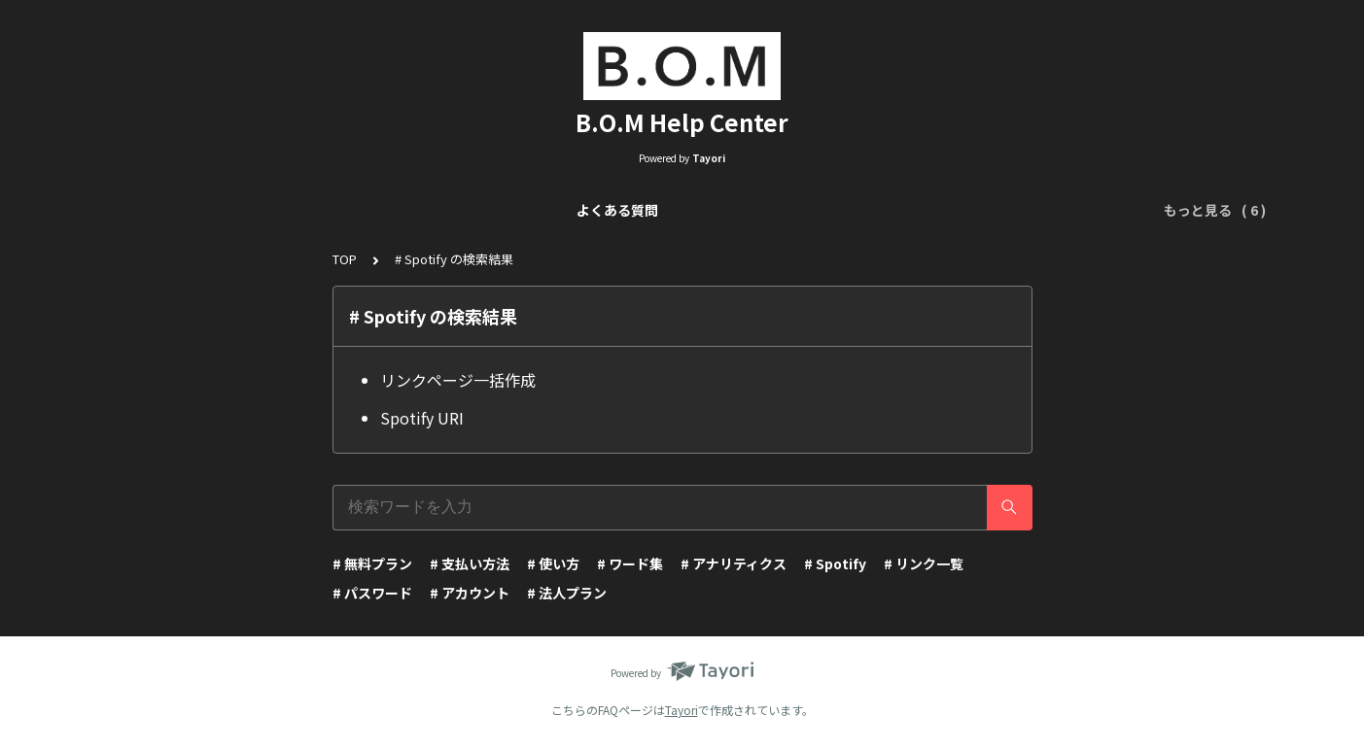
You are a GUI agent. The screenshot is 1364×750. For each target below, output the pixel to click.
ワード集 (950, 210)
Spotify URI (422, 417)
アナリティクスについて (821, 210)
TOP (344, 259)
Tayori (681, 709)
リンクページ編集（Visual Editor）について (580, 210)
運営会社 (1127, 210)
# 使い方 (553, 563)
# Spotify (835, 563)
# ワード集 (630, 563)
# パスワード (372, 592)
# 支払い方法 (469, 563)
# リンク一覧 (923, 563)
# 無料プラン (372, 563)
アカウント (1038, 210)
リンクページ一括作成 (458, 380)
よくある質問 (224, 210)
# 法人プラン (567, 592)
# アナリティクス (734, 563)
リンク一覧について (354, 210)
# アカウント (469, 592)
